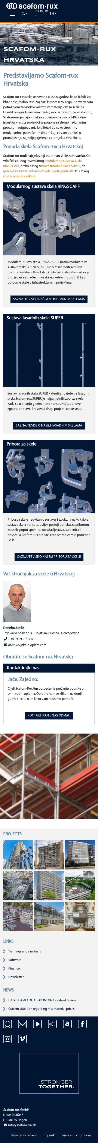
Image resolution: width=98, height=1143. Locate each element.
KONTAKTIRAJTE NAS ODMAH (49, 715)
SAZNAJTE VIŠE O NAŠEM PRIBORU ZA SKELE (49, 557)
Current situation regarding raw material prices (41, 1009)
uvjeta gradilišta (62, 171)
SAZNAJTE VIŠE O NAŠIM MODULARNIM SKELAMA (49, 299)
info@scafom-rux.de (20, 1125)
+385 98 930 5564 (18, 639)
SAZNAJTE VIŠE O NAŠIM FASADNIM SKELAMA (49, 425)
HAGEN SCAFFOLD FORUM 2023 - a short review (42, 1000)
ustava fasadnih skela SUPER (60, 166)
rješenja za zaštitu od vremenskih (26, 171)
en (52, 14)
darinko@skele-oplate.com (24, 645)
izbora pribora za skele (19, 176)
